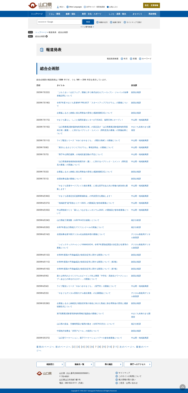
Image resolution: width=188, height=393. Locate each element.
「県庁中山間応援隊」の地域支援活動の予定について (80, 154)
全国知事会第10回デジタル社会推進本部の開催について (81, 234)
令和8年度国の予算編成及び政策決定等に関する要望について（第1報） (87, 269)
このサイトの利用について (129, 376)
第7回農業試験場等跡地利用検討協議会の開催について (80, 313)
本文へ (62, 7)
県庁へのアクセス (137, 364)
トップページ (37, 14)
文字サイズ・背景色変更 (95, 7)
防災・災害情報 (151, 5)
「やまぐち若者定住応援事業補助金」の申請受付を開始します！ (84, 196)
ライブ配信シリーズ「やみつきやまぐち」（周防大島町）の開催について (88, 140)
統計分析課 (136, 220)
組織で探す (117, 22)
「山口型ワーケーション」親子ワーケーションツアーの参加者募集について (89, 338)
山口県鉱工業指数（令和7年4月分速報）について (78, 220)
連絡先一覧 (79, 364)
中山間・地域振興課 (139, 120)
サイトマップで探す (134, 22)
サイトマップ (124, 373)
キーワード (147, 59)
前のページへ (63, 346)
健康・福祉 (70, 14)
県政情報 (152, 14)
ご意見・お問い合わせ (128, 383)
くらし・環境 (54, 14)
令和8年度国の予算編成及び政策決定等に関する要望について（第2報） (87, 262)
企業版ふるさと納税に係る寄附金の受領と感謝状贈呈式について (84, 113)
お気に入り (113, 7)
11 (116, 346)
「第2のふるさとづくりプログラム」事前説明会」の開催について (85, 147)
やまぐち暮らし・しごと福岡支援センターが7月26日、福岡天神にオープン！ (90, 120)
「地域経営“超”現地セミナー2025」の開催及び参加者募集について (85, 203)
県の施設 (108, 364)
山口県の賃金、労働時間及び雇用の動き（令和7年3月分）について (86, 324)
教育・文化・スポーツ (91, 14)
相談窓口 (50, 364)
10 (109, 346)
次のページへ (127, 346)
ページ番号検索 (86, 27)
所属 (135, 59)
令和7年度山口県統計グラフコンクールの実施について (80, 227)
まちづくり (137, 14)
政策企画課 (136, 92)
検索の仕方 (103, 22)
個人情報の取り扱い (127, 379)
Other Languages (75, 7)
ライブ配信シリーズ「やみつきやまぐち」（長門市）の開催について (86, 286)
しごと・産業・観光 (117, 14)
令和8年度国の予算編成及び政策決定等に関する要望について (83, 255)
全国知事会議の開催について (69, 179)
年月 (126, 59)
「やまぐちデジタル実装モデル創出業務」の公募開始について (84, 293)
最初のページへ (45, 346)
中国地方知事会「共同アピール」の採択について (78, 331)
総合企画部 (40, 36)
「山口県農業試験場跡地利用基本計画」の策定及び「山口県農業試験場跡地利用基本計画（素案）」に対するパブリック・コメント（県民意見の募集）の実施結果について (92, 130)
